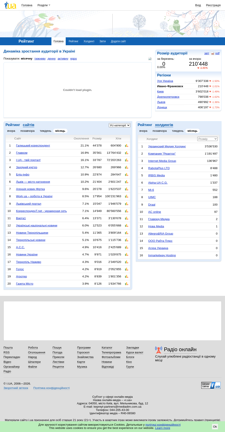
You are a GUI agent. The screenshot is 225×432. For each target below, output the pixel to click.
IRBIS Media (156, 175)
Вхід (198, 5)
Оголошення (36, 352)
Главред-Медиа (159, 219)
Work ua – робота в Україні (34, 196)
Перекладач (12, 357)
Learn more (162, 428)
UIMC (152, 197)
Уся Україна (165, 81)
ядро (73, 58)
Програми (84, 347)
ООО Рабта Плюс (160, 240)
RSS (7, 352)
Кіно (129, 361)
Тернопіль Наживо (28, 262)
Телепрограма (111, 352)
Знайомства (85, 357)
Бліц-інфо (22, 174)
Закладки (132, 347)
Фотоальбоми (111, 357)
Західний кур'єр (26, 167)
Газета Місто (24, 283)
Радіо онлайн (180, 349)
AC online (154, 211)
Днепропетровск (168, 96)
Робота (33, 347)
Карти (81, 361)
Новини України (27, 254)
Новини (107, 361)
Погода (57, 352)
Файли (32, 366)
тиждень (45, 130)
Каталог (107, 347)
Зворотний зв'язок (16, 388)
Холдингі (89, 41)
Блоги (130, 357)
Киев (160, 91)
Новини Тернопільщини (32, 232)
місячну (26, 58)
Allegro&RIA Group (160, 233)
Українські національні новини (36, 225)
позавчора (27, 130)
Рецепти (58, 366)
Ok (215, 426)
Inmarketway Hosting (162, 255)
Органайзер (12, 366)
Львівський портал (28, 203)
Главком (21, 152)
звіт (206, 53)
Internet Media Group (162, 161)
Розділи (43, 5)
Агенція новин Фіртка (30, 189)
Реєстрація (213, 5)
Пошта (8, 347)
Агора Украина (158, 248)
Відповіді (108, 366)
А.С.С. (20, 247)
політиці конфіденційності (163, 424)
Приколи (58, 357)
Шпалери (34, 361)
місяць (60, 130)
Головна (27, 5)
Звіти (103, 41)
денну (51, 58)
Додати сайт (118, 41)
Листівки (58, 361)
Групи (130, 366)
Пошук (57, 347)
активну (63, 58)
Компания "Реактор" (162, 153)
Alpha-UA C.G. (158, 182)
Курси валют (134, 352)
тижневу (39, 58)
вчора (11, 130)
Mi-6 (151, 190)
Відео (7, 361)
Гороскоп (83, 352)
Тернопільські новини (30, 240)
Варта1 (21, 218)
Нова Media (156, 226)
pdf (215, 53)
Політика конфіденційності (51, 388)
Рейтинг (73, 41)
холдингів (164, 125)
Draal (151, 204)
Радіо (7, 371)
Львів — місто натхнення (33, 181)
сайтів (28, 125)
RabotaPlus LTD (159, 168)
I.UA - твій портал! (28, 160)
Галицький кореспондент (33, 145)
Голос (20, 269)
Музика (82, 366)
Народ (32, 357)
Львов (161, 102)
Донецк (162, 107)
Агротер (21, 276)
